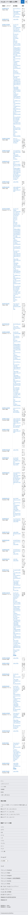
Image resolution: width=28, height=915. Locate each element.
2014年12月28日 (6, 713)
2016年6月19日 (5, 540)
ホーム (2, 781)
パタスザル (15, 88)
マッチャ (3, 843)
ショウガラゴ (16, 61)
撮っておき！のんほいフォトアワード (10, 886)
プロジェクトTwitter (5, 872)
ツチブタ (15, 77)
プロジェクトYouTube (6, 881)
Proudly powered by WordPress (7, 913)
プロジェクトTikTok (5, 883)
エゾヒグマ (15, 34)
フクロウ (15, 95)
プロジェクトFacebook (6, 870)
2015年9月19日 (5, 674)
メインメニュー (26, 2)
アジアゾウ (15, 24)
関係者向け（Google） (6, 907)
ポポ (2, 832)
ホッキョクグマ (16, 111)
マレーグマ (15, 390)
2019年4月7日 (5, 8)
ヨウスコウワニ (16, 127)
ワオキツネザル (16, 136)
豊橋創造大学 (4, 900)
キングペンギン (16, 43)
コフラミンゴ (16, 51)
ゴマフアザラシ (16, 53)
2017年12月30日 (6, 208)
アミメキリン (16, 28)
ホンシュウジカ (16, 117)
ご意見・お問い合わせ (5, 794)
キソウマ (15, 42)
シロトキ (15, 64)
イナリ (2, 827)
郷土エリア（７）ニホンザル (7, 811)
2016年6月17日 (5, 559)
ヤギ (14, 126)
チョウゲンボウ (16, 246)
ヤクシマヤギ (16, 650)
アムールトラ (16, 30)
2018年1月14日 (5, 187)
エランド (15, 36)
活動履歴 (2, 789)
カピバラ (15, 41)
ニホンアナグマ (16, 81)
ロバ (14, 134)
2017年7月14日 (5, 303)
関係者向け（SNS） (5, 905)
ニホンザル (15, 12)
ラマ (14, 133)
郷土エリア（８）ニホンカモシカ (8, 809)
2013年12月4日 (5, 763)
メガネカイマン (16, 645)
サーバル (15, 54)
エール (2, 835)
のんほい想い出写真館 (6, 891)
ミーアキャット (16, 122)
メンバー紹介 (3, 786)
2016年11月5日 (5, 418)
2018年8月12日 (5, 161)
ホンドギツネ (16, 118)
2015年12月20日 (6, 658)
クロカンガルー (16, 47)
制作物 (2, 792)
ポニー (14, 112)
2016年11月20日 (6, 408)
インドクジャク (16, 518)
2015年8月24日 (5, 686)
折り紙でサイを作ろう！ (6, 894)
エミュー (15, 35)
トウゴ (2, 840)
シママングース (16, 698)
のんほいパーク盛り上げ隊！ (9, 2)
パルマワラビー (16, 89)
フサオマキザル (16, 96)
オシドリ (15, 219)
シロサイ (15, 62)
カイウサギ (15, 38)
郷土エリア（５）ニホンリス (7, 817)
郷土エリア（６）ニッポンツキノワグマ (10, 814)
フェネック (15, 93)
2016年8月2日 (5, 518)
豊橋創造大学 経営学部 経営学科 (8, 897)
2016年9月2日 (5, 457)
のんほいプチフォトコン (6, 889)
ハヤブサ (15, 264)
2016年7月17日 (5, 532)
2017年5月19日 (5, 324)
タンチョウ (15, 72)
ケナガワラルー (16, 49)
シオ (2, 837)
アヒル (14, 26)
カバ (14, 39)
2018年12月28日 (6, 24)
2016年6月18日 (5, 549)
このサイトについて (5, 783)
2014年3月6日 (5, 743)
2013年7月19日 (5, 771)
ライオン (15, 131)
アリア (2, 848)
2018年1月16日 (5, 181)
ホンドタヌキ (16, 16)
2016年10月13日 (6, 449)
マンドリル (15, 121)
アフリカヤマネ (16, 27)
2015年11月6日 (5, 663)
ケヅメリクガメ (16, 230)
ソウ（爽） (3, 851)
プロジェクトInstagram (6, 875)
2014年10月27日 (6, 730)
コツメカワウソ (16, 50)
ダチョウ (15, 70)
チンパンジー (16, 76)
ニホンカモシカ (16, 11)
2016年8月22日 (5, 472)
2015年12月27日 (6, 593)
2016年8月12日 (5, 498)
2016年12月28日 (6, 332)
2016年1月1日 (5, 570)
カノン (2, 846)
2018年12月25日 (6, 138)
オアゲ (2, 829)
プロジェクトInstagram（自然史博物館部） (11, 878)
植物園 (14, 655)
